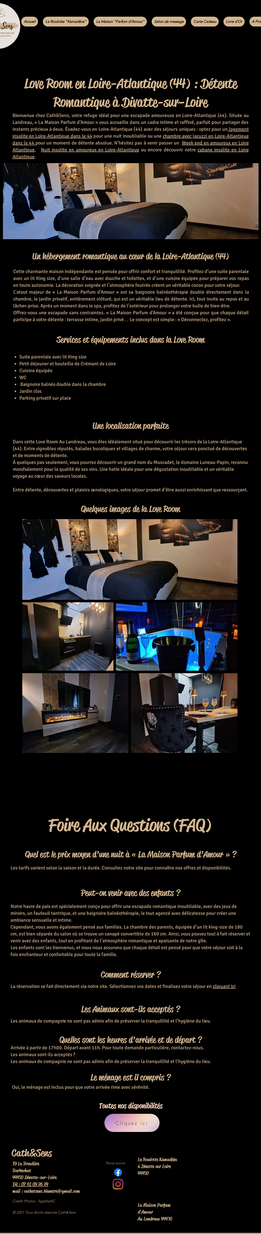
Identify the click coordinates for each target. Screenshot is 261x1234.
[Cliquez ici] (132, 1123)
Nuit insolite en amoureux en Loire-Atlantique (90, 150)
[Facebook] (118, 1172)
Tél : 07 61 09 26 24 (30, 1184)
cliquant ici (224, 986)
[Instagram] (118, 1184)
